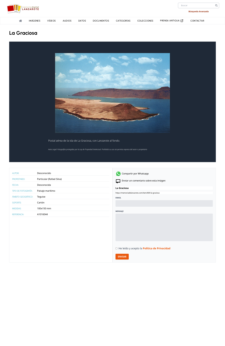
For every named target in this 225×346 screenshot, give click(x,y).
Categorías (123, 20)
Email (118, 198)
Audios (67, 20)
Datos (82, 20)
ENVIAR (122, 256)
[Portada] (20, 20)
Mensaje (120, 211)
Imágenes (34, 20)
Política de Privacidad (156, 248)
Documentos (101, 20)
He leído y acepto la (144, 248)
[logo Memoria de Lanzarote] (24, 8)
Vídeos (51, 20)
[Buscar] (216, 5)
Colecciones (145, 20)
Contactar (197, 20)
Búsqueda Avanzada (199, 11)
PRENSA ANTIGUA (172, 21)
